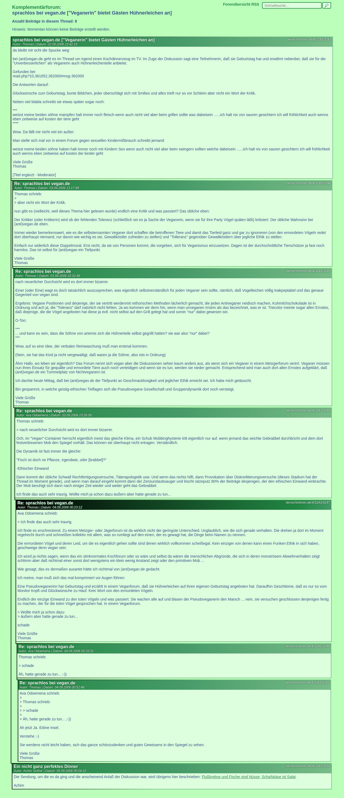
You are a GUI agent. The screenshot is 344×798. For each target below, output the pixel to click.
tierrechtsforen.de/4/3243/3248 (307, 646)
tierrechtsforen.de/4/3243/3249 (307, 682)
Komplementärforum (36, 7)
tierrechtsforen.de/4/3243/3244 (309, 183)
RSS (255, 4)
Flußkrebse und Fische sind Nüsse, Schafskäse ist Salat (249, 777)
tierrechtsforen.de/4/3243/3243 (309, 39)
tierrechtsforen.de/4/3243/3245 (308, 271)
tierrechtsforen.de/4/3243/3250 (308, 766)
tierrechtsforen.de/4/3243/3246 (308, 410)
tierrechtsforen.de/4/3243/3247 (308, 502)
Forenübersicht (236, 4)
